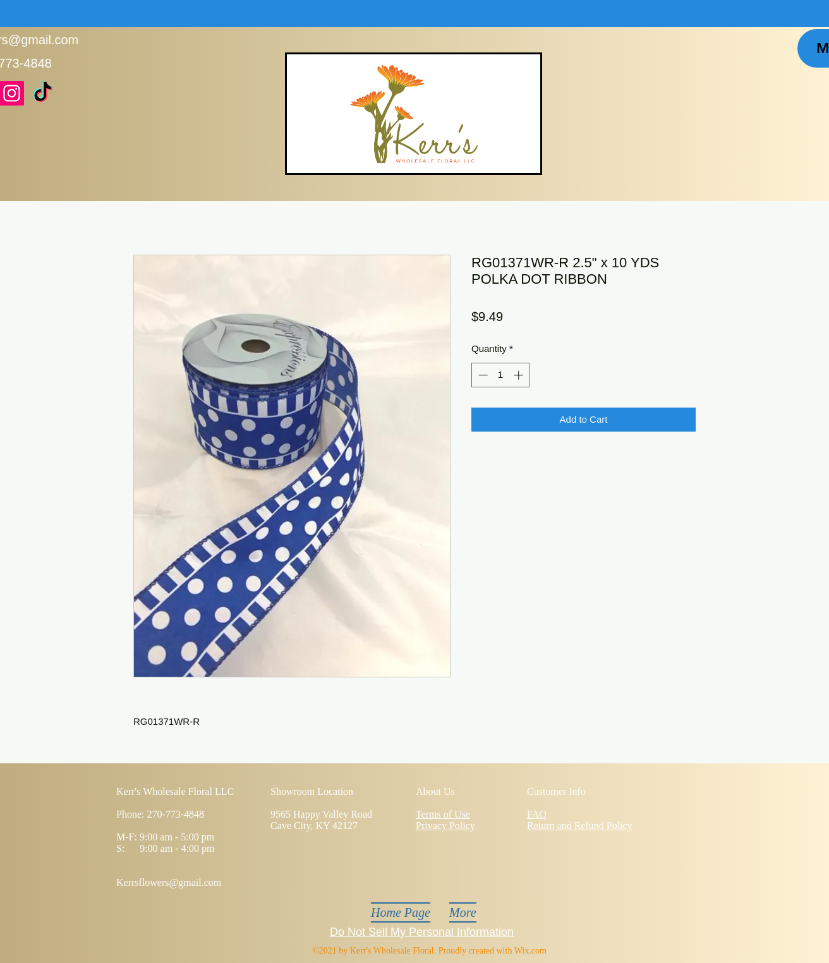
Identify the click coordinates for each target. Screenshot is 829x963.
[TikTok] (42, 93)
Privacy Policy (445, 825)
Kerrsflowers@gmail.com (168, 882)
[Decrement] (481, 375)
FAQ (537, 814)
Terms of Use (443, 814)
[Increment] (519, 375)
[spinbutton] (500, 375)
